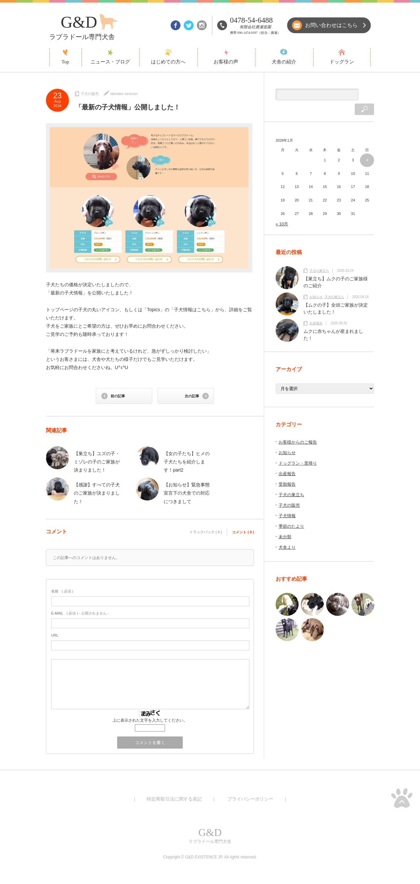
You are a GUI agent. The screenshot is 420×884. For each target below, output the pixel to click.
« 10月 (282, 212)
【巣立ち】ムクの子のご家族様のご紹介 (336, 271)
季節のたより (291, 514)
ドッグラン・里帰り (298, 451)
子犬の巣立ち (319, 259)
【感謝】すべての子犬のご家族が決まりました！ (97, 493)
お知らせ (316, 285)
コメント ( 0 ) (243, 532)
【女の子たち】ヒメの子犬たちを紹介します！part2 (187, 462)
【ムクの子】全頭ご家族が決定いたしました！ (336, 297)
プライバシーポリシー (250, 799)
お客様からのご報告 (298, 430)
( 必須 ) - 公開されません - (80, 613)
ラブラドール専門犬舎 (210, 835)
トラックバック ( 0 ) (205, 532)
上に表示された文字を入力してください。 (150, 720)
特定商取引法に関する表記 (174, 799)
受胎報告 (287, 472)
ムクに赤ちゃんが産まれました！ (333, 323)
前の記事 (118, 396)
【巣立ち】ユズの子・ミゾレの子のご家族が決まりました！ (97, 462)
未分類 (285, 525)
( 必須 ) (62, 591)
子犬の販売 (90, 94)
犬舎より (287, 535)
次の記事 (192, 396)
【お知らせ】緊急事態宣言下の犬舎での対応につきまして (187, 493)
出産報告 (316, 312)
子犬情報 (287, 504)
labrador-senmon (123, 94)
